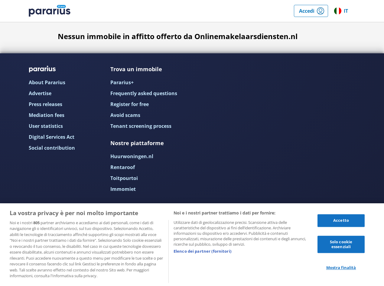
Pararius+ (122, 82)
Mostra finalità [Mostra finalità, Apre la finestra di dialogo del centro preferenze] (341, 268)
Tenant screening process (140, 126)
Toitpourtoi (124, 178)
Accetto (341, 220)
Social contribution (52, 148)
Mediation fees (46, 115)
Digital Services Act (51, 137)
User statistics (46, 126)
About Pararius (47, 82)
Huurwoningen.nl (131, 156)
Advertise (40, 93)
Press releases (45, 104)
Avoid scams (125, 115)
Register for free (129, 104)
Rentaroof (122, 167)
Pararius (49, 11)
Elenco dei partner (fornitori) (202, 251)
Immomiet (123, 189)
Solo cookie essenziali (341, 244)
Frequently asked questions (143, 93)
